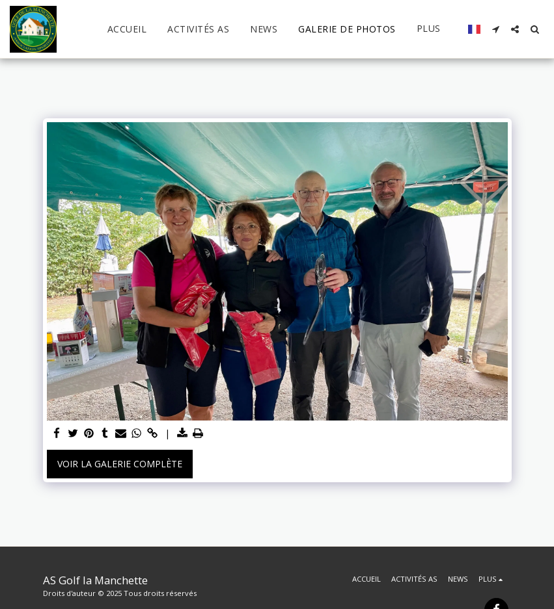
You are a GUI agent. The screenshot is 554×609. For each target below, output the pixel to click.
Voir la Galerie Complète (119, 464)
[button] (495, 29)
